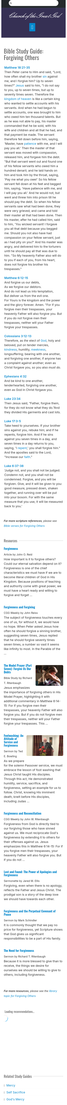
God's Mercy (15, 1099)
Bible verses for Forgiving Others (24, 525)
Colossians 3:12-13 (17, 336)
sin (45, 76)
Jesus (20, 85)
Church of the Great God (33, 16)
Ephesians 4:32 (15, 376)
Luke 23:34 (12, 398)
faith (27, 457)
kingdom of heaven (17, 99)
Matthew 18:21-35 (17, 67)
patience (30, 143)
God (43, 340)
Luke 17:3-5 (12, 421)
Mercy (10, 1085)
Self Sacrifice (15, 1092)
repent (22, 448)
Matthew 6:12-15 (16, 278)
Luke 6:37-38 (14, 466)
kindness (10, 349)
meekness (38, 349)
